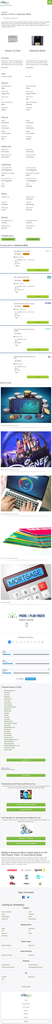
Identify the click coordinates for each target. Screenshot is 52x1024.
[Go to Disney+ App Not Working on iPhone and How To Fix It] (26, 449)
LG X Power (7, 700)
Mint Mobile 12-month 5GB (22, 251)
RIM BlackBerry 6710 (9, 727)
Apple (3, 928)
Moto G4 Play (7, 711)
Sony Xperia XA (8, 705)
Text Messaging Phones (35, 967)
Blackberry (31, 977)
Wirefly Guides (26, 986)
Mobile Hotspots (6, 945)
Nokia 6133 (7, 696)
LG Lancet (6, 717)
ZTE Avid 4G (7, 725)
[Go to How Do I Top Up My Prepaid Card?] (26, 538)
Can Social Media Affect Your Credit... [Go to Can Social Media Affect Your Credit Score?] (10, 514)
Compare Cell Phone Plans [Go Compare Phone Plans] (26, 804)
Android (4, 977)
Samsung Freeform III (9, 690)
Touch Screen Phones (8, 967)
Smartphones (6, 965)
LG (29, 931)
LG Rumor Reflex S (9, 741)
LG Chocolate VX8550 (10, 707)
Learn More (26, 760)
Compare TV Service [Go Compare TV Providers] (26, 838)
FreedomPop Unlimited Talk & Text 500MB (24, 330)
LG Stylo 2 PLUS (8, 737)
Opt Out (26, 1021)
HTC (3, 931)
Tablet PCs (31, 945)
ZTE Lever (6, 694)
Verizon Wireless (6, 912)
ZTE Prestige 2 (8, 735)
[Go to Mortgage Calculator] (26, 582)
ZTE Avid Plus (7, 733)
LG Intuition (7, 719)
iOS (3, 979)
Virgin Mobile (5, 916)
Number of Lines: (26, 637)
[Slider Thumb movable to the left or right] (12, 655)
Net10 (30, 916)
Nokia (30, 933)
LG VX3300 (7, 692)
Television (31, 955)
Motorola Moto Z (8, 721)
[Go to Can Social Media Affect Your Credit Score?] (26, 493)
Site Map (26, 1017)
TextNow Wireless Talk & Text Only (24, 303)
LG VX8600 (7, 731)
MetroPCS (5, 919)
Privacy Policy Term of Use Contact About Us (26, 1008)
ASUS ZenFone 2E (9, 743)
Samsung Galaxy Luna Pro (11, 739)
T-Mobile (30, 914)
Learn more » (5, 67)
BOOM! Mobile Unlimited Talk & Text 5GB (24, 357)
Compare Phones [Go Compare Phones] (26, 809)
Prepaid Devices (33, 965)
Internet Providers (7, 955)
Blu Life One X (7, 729)
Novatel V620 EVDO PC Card (11, 745)
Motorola (4, 933)
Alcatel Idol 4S (7, 702)
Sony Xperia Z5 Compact (10, 723)
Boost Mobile (32, 919)
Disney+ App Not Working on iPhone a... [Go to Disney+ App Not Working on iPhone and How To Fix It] (10, 469)
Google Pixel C (8, 698)
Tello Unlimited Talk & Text (21, 277)
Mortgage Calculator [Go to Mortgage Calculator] (5, 602)
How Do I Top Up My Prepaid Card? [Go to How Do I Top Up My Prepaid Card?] (9, 558)
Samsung (4, 935)
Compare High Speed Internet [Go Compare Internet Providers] (26, 843)
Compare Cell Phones (5, 5)
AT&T (30, 912)
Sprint (3, 914)
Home (26, 1000)
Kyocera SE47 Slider (9, 747)
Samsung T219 (8, 749)
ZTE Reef (6, 713)
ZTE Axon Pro (7, 709)
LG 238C (6, 715)
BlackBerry (31, 928)
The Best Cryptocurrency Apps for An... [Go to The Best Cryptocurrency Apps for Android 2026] (10, 425)
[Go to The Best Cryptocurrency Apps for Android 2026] (26, 405)
